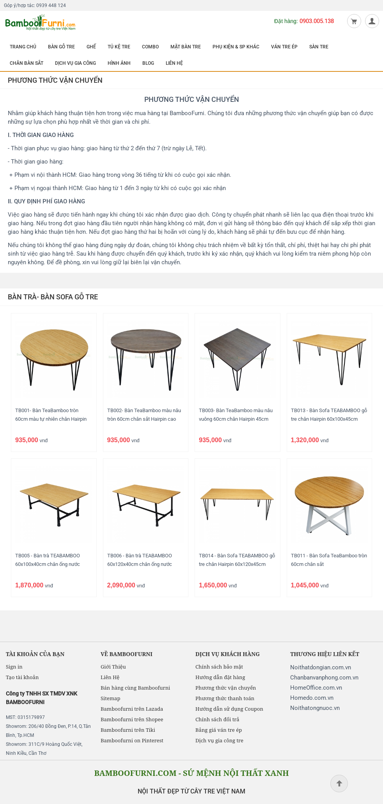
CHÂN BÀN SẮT (26, 63)
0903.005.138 (317, 21)
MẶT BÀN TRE (185, 47)
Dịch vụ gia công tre (219, 740)
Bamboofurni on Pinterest (132, 740)
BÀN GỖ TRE (61, 47)
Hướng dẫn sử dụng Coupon (229, 708)
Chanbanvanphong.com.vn (324, 677)
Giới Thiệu (113, 666)
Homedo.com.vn (311, 697)
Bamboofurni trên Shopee (132, 719)
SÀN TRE (318, 47)
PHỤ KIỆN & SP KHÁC (236, 47)
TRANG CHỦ (23, 47)
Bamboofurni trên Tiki (128, 729)
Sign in (14, 666)
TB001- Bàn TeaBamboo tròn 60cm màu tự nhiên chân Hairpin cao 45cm (51, 418)
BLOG (148, 63)
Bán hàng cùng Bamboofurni (135, 687)
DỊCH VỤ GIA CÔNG (75, 63)
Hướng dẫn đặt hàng (220, 677)
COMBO (150, 47)
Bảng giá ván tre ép (218, 729)
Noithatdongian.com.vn (320, 667)
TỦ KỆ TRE (119, 47)
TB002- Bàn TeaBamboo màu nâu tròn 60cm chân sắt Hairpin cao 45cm (144, 418)
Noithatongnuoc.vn (315, 708)
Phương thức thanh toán (224, 698)
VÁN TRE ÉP (284, 47)
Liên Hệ (110, 677)
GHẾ (91, 47)
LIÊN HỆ (174, 63)
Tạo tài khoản (22, 677)
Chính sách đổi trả (217, 719)
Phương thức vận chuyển (225, 687)
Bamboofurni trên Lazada (132, 708)
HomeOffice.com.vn (316, 687)
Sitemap (110, 698)
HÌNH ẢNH (119, 63)
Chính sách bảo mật (219, 666)
